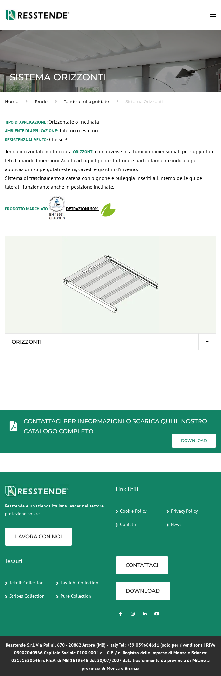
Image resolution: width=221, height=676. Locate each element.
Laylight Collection (79, 583)
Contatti (128, 524)
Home (11, 101)
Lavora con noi (38, 537)
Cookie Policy (133, 511)
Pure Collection (76, 596)
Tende (41, 101)
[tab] (110, 341)
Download (194, 440)
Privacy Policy (184, 511)
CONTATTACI (43, 421)
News (176, 524)
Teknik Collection (26, 583)
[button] (110, 341)
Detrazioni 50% (82, 208)
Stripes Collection (27, 596)
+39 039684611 (143, 645)
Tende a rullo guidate (86, 101)
